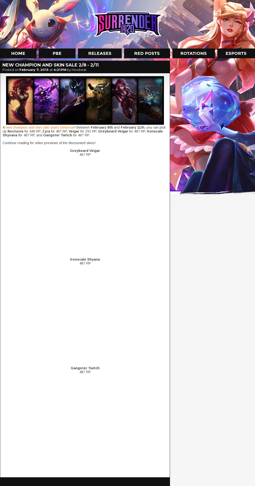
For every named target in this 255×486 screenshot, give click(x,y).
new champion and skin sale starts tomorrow (40, 127)
